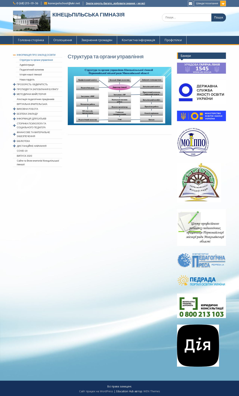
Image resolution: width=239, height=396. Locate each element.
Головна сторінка (31, 40)
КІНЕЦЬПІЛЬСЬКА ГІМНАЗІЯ (88, 14)
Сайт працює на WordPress (96, 391)
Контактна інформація (138, 40)
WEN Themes (151, 391)
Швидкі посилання (207, 3)
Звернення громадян (96, 40)
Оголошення (62, 40)
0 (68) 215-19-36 (27, 3)
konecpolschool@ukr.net (64, 3)
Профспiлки (173, 40)
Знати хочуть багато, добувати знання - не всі (115, 3)
